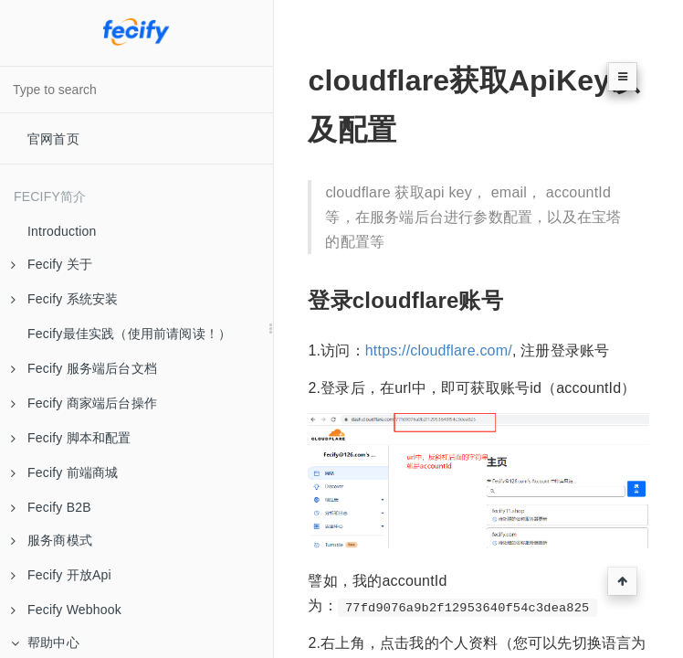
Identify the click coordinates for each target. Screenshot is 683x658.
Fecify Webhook (66, 609)
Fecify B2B (51, 507)
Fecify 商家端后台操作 (84, 403)
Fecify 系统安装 (64, 299)
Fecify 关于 (51, 264)
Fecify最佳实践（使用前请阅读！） (129, 333)
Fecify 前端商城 (64, 472)
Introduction (62, 231)
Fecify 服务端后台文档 (84, 368)
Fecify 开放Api (61, 575)
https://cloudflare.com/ (438, 350)
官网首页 (53, 139)
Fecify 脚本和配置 (71, 437)
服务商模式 (51, 540)
